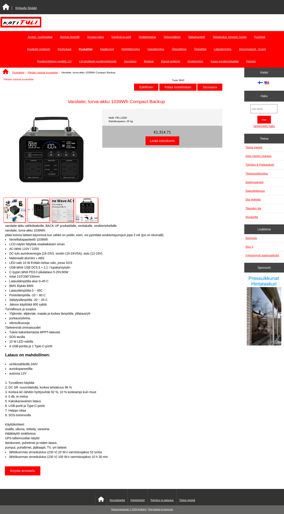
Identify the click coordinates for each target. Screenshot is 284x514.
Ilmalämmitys (195, 61)
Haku (264, 96)
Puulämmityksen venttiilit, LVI (54, 61)
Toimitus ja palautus (162, 500)
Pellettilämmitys (131, 49)
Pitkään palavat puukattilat (43, 72)
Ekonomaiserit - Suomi (252, 49)
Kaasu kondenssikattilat (225, 61)
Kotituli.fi (142, 509)
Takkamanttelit (196, 37)
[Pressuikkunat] (264, 311)
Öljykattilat (200, 49)
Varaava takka (95, 37)
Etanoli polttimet (170, 61)
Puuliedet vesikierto (38, 49)
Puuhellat (259, 37)
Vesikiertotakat (147, 37)
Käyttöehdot (137, 500)
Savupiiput (130, 61)
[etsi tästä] (264, 109)
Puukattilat (18, 72)
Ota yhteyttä (253, 199)
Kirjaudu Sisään (26, 8)
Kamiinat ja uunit (121, 37)
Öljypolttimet (179, 49)
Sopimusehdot (254, 182)
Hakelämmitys (156, 49)
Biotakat (149, 61)
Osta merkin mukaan (258, 156)
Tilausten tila (253, 208)
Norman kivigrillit (69, 37)
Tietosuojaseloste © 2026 (124, 509)
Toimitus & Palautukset (259, 164)
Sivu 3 (249, 246)
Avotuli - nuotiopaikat (40, 37)
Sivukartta (251, 217)
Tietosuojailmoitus (256, 173)
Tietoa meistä (253, 147)
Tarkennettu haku (264, 126)
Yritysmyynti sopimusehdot (262, 255)
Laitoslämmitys (222, 49)
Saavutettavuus (255, 190)
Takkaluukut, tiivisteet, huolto (230, 37)
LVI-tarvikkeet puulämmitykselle (97, 61)
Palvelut (251, 61)
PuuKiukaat (64, 49)
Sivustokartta (117, 500)
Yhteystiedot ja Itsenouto (160, 509)
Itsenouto (251, 238)
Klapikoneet (107, 49)
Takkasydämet (172, 37)
